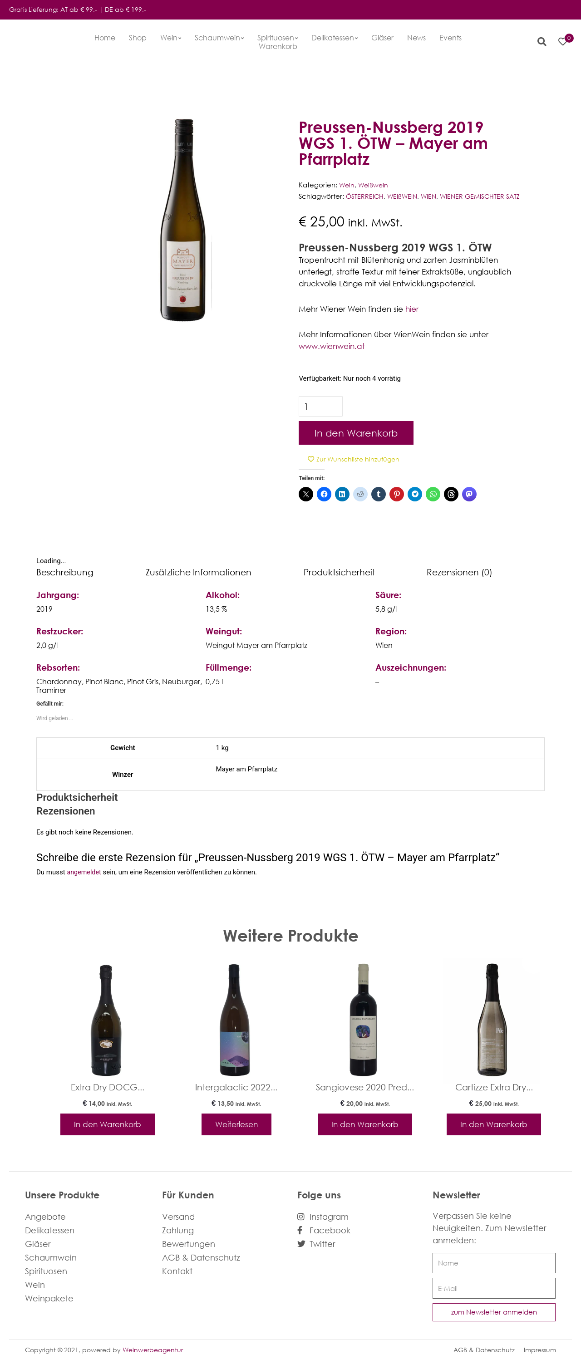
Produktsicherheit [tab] (339, 572)
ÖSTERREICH (365, 196)
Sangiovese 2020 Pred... (365, 1088)
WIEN (431, 196)
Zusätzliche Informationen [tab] (198, 572)
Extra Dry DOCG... (107, 1088)
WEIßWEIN (403, 196)
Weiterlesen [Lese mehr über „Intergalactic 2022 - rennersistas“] (236, 1126)
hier (412, 309)
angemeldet (85, 873)
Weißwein (374, 184)
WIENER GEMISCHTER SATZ (484, 196)
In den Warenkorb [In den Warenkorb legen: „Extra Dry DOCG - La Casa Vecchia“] (107, 1126)
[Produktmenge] (322, 406)
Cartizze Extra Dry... (494, 1088)
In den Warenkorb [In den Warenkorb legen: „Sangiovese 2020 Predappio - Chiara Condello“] (365, 1126)
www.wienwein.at (332, 346)
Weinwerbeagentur (153, 1353)
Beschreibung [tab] (65, 572)
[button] (539, 42)
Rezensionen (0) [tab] (459, 572)
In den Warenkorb (356, 432)
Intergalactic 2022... (236, 1088)
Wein (347, 184)
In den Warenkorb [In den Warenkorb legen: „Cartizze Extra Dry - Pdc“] (493, 1126)
